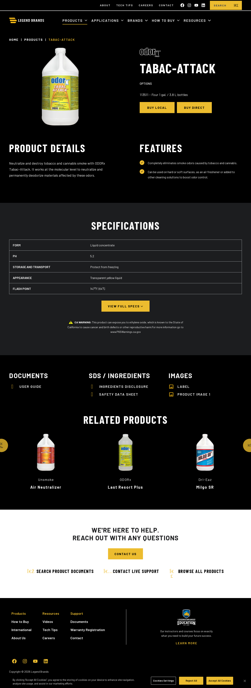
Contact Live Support (131, 571)
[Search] (220, 5)
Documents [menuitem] (79, 621)
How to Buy (164, 20)
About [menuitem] (105, 5)
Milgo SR (205, 487)
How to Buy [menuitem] (20, 621)
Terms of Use (40, 675)
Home (14, 39)
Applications (105, 20)
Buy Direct (194, 107)
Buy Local (157, 107)
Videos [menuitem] (47, 621)
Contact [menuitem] (166, 5)
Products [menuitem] (18, 613)
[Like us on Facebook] (182, 5)
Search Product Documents (60, 571)
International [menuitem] (21, 630)
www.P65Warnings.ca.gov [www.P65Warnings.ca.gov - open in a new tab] (125, 331)
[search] (236, 5)
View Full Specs (124, 306)
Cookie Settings (99, 675)
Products (73, 20)
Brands (136, 20)
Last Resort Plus (125, 487)
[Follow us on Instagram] (189, 5)
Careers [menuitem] (146, 5)
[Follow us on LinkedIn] (203, 5)
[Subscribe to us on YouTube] (196, 5)
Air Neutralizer (45, 487)
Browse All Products (196, 573)
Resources (195, 20)
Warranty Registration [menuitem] (87, 630)
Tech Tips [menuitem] (124, 5)
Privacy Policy (59, 675)
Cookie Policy (78, 675)
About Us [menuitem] (18, 638)
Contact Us (125, 554)
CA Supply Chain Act (124, 675)
